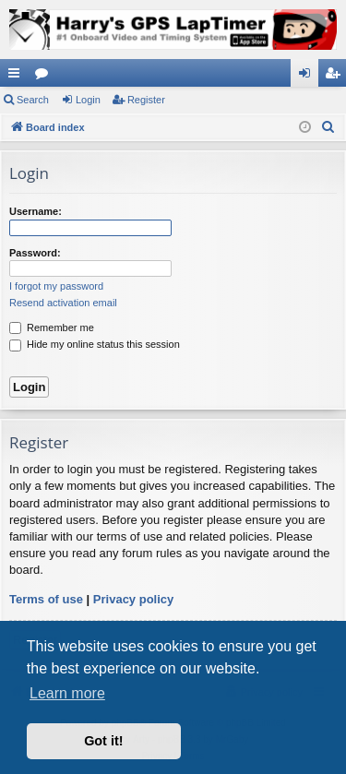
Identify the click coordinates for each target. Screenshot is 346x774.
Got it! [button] (103, 740)
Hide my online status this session (94, 344)
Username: (35, 211)
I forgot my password (56, 286)
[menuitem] (328, 127)
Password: (35, 252)
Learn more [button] (67, 693)
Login (88, 99)
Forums (45, 76)
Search (33, 99)
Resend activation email (63, 302)
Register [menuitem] (336, 76)
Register (146, 99)
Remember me (51, 327)
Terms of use (46, 599)
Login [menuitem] (308, 76)
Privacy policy (133, 599)
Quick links (17, 76)
